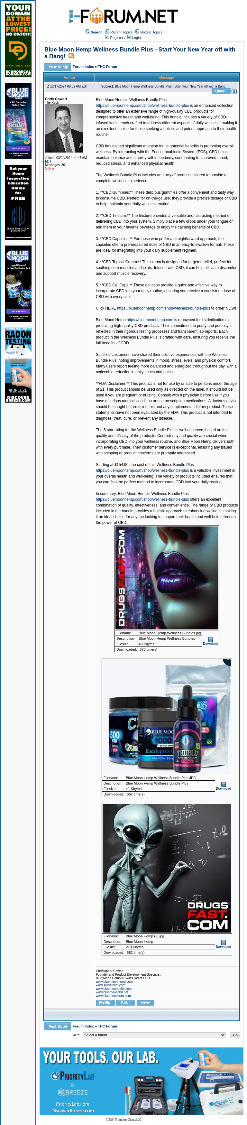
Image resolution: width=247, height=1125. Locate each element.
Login (134, 38)
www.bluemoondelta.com (114, 988)
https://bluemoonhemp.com (150, 320)
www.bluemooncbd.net (112, 992)
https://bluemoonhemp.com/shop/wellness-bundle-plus (142, 105)
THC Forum (107, 67)
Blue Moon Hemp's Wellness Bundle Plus (131, 100)
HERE (110, 308)
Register (114, 38)
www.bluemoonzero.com (113, 996)
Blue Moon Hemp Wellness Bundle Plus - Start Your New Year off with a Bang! (170, 86)
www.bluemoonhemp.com (114, 981)
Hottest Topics (151, 32)
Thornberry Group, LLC (128, 1119)
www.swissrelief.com (110, 985)
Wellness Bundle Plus (175, 464)
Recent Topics (121, 32)
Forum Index (84, 67)
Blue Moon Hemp (111, 320)
